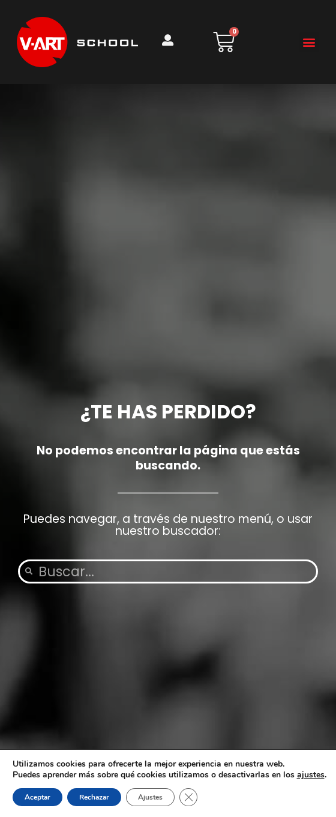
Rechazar (94, 797)
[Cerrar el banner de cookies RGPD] (188, 797)
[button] (309, 42)
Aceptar (37, 797)
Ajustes (150, 797)
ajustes (311, 775)
